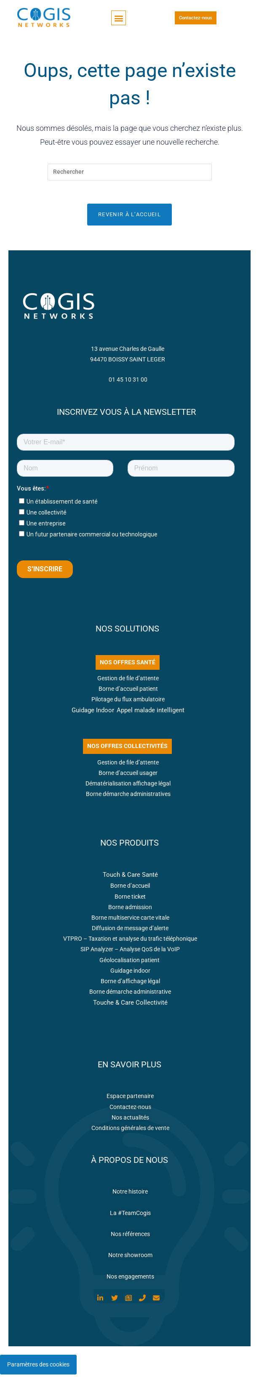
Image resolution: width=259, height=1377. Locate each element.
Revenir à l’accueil (129, 217)
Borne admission (130, 909)
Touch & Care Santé (130, 877)
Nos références (130, 1236)
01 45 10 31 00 (128, 382)
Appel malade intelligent (150, 712)
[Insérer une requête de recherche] (130, 172)
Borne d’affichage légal (130, 983)
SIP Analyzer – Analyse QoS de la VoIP (130, 951)
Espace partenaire (130, 1098)
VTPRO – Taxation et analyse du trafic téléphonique (130, 941)
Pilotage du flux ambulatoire (128, 701)
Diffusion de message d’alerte (130, 930)
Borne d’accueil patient (128, 691)
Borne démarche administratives (128, 796)
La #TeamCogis (130, 1215)
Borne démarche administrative (130, 994)
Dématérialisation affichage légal (128, 786)
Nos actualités (130, 1120)
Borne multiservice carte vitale (130, 920)
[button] (118, 18)
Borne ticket (130, 899)
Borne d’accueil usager (128, 775)
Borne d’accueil (130, 888)
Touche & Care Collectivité (130, 1005)
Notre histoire (130, 1194)
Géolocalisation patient (130, 962)
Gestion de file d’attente (128, 680)
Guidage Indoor (93, 712)
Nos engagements (130, 1279)
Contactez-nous (130, 1109)
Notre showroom (130, 1257)
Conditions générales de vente (130, 1130)
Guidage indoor (130, 973)
